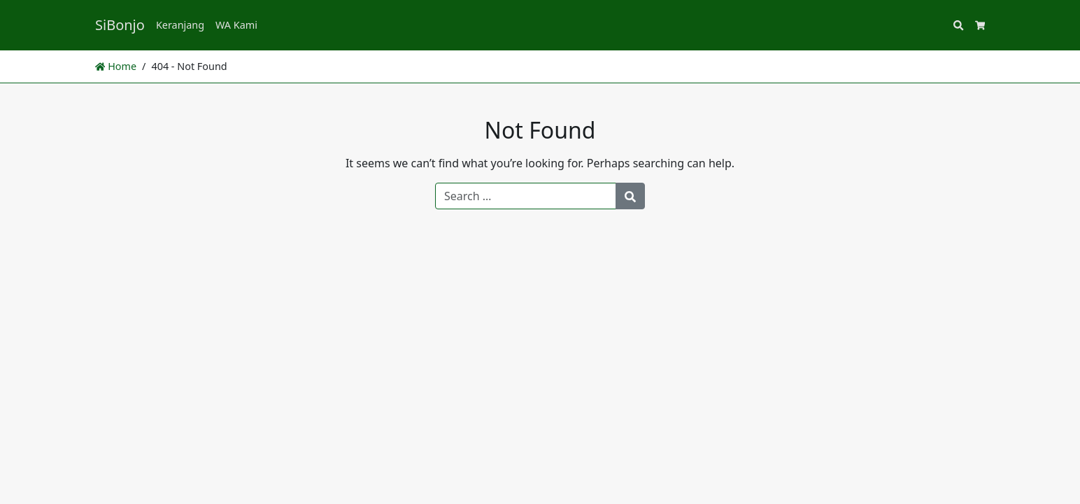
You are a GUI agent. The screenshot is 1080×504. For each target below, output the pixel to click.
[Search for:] (525, 196)
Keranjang (180, 24)
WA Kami (236, 24)
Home (115, 66)
